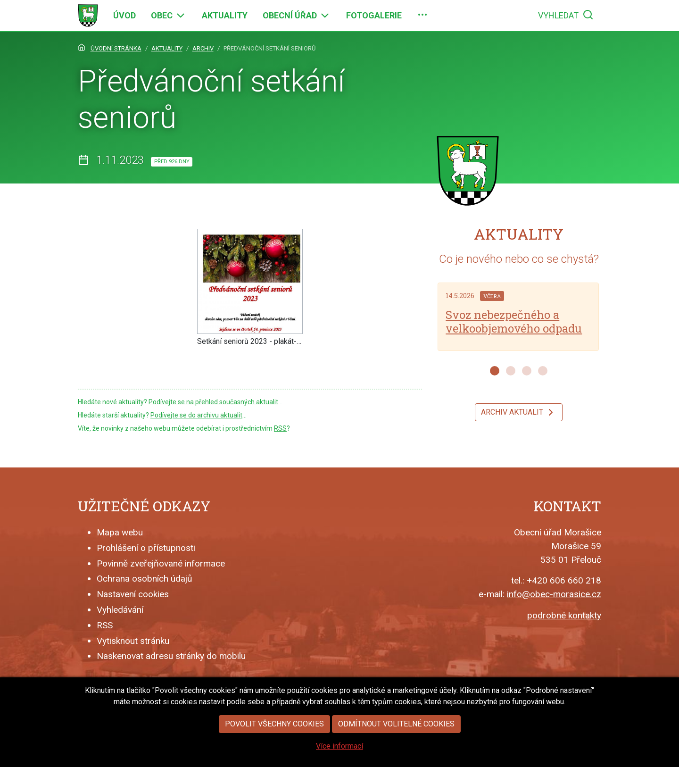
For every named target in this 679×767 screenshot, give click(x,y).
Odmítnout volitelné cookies (396, 725)
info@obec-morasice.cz (554, 594)
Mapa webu (120, 532)
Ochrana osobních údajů (144, 578)
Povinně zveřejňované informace (161, 563)
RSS (280, 428)
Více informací (339, 747)
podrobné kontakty (564, 615)
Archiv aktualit (518, 412)
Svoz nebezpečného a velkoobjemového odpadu (514, 321)
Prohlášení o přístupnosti (146, 547)
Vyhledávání (120, 609)
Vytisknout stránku (133, 640)
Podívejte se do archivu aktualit (196, 415)
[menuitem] (124, 15)
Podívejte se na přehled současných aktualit (213, 402)
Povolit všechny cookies (274, 725)
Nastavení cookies (133, 594)
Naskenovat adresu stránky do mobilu (171, 655)
